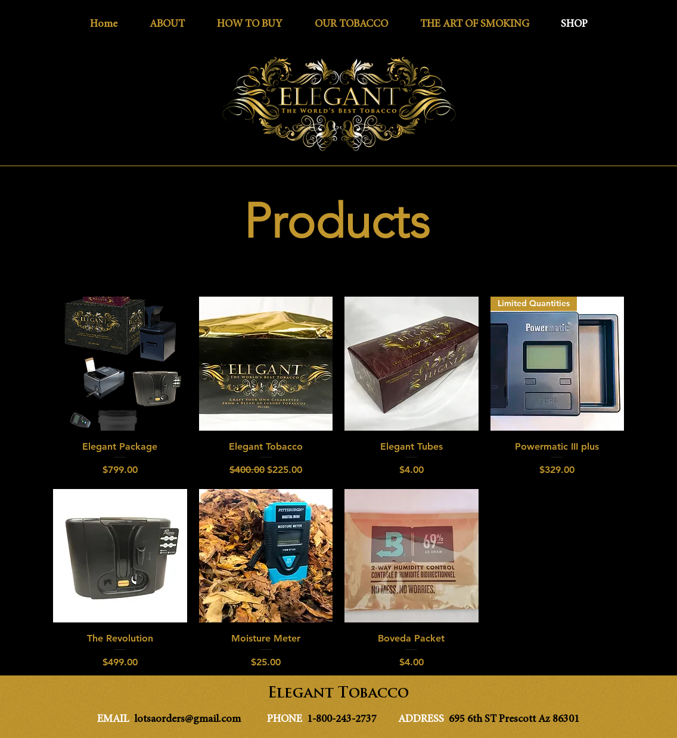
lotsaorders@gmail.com (187, 719)
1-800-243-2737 (343, 719)
